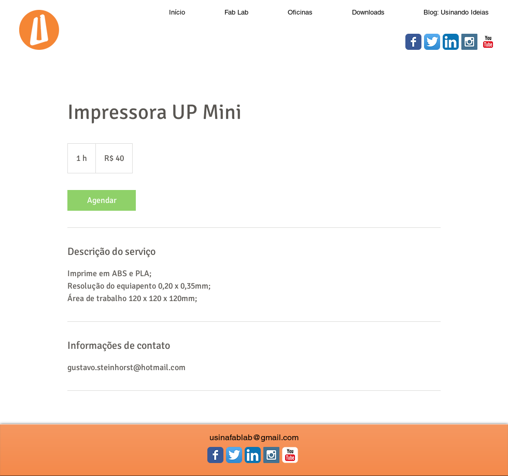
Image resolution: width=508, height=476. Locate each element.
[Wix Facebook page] (413, 42)
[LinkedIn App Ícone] (451, 42)
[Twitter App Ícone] (432, 42)
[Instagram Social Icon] (469, 42)
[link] (101, 200)
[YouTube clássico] (488, 42)
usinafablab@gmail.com (254, 437)
